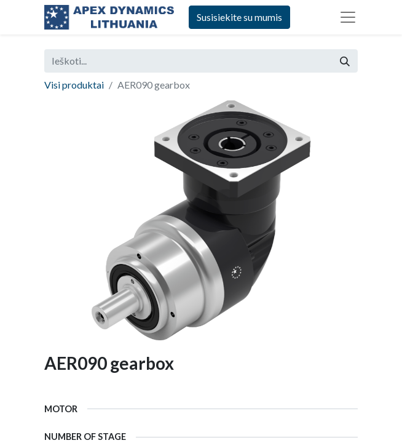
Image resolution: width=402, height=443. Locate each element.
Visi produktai (74, 84)
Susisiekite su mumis (239, 17)
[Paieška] (345, 61)
